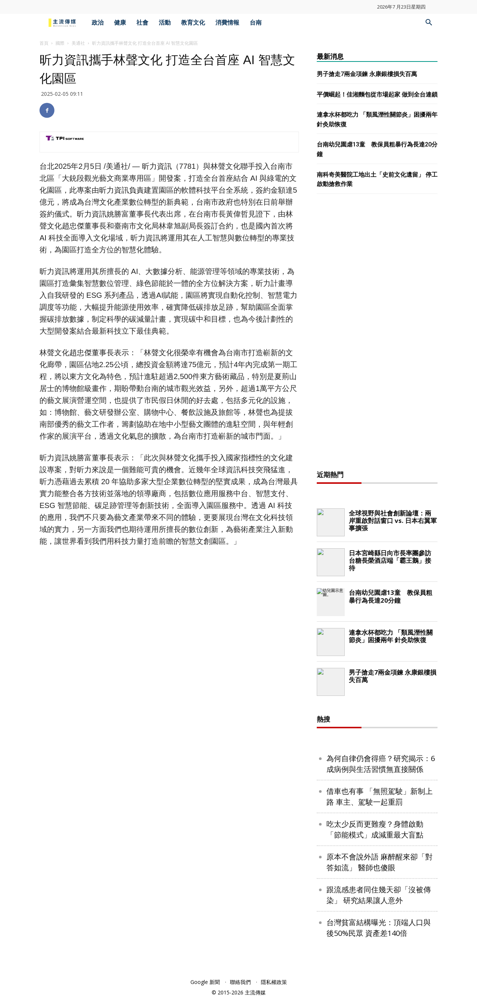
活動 (165, 22)
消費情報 (227, 22)
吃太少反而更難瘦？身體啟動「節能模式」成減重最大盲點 (374, 829)
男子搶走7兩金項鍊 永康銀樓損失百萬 (367, 74)
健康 (120, 22)
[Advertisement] (377, 334)
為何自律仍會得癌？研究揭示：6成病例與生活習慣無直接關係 (380, 763)
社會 (142, 22)
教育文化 (193, 22)
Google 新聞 (205, 981)
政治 (98, 22)
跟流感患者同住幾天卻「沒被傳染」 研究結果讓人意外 (378, 894)
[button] (428, 23)
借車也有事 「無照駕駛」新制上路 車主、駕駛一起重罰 (379, 796)
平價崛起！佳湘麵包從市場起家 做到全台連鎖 (377, 94)
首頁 (44, 43)
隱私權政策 (274, 981)
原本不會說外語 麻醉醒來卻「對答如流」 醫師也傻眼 (379, 862)
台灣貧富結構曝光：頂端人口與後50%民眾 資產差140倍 (378, 927)
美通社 (78, 43)
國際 (60, 43)
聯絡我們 (240, 981)
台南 (256, 22)
